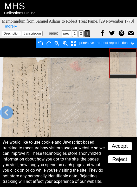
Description (11, 33)
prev (66, 33)
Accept (120, 146)
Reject (119, 159)
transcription (32, 33)
